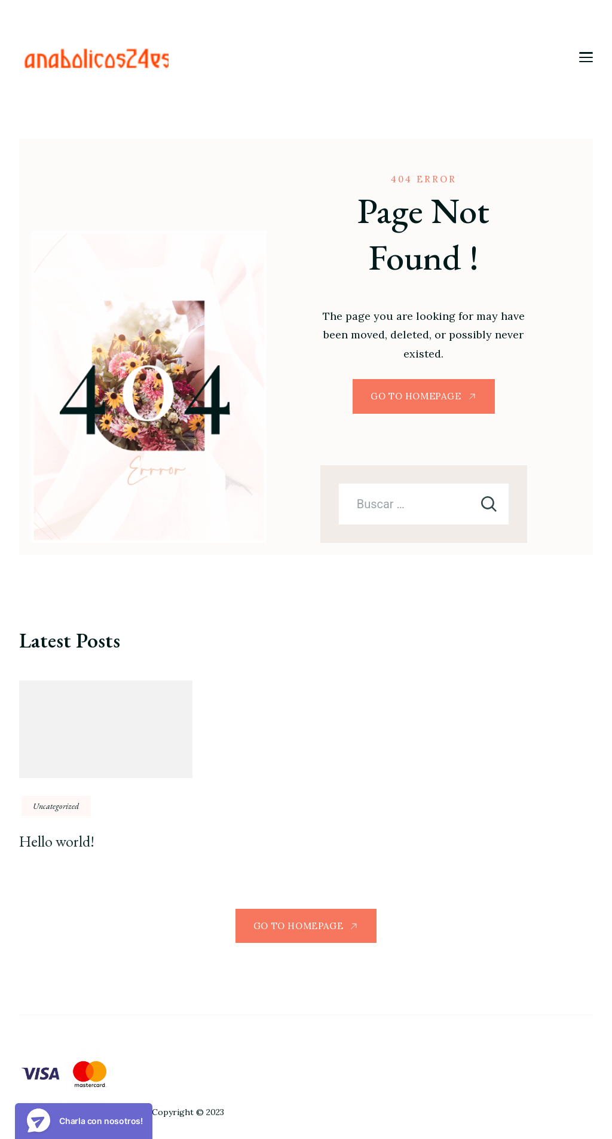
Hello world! (56, 841)
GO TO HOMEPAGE (416, 396)
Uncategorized (56, 806)
